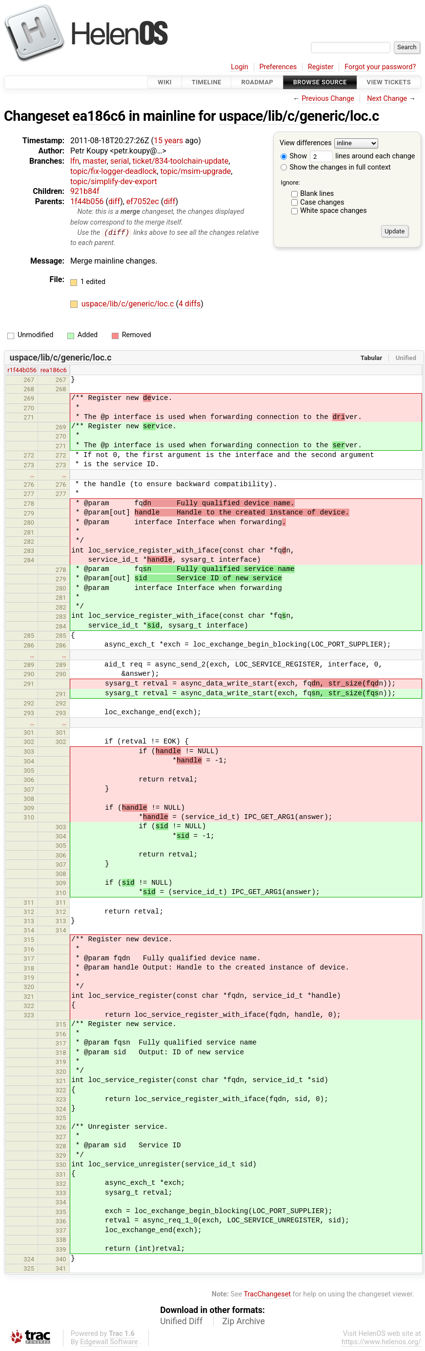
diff (114, 201)
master (94, 161)
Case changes (322, 202)
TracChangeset (267, 1295)
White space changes (333, 211)
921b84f (85, 191)
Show (294, 156)
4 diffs (190, 304)
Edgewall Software (109, 1342)
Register (321, 67)
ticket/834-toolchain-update (181, 161)
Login (239, 67)
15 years (168, 140)
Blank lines (317, 194)
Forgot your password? (380, 67)
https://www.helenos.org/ (381, 1342)
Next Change (387, 99)
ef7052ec (142, 201)
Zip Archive (244, 1322)
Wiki (165, 82)
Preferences (278, 67)
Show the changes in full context (336, 167)
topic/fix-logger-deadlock (113, 171)
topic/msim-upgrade (195, 171)
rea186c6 (53, 370)
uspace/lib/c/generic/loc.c (299, 116)
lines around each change (362, 156)
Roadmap (257, 82)
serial (119, 161)
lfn (74, 161)
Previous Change (328, 99)
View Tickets (389, 82)
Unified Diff (181, 1322)
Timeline (207, 82)
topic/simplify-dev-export (113, 181)
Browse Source (320, 82)
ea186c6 (99, 116)
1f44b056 (87, 201)
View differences (306, 143)
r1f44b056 (22, 370)
